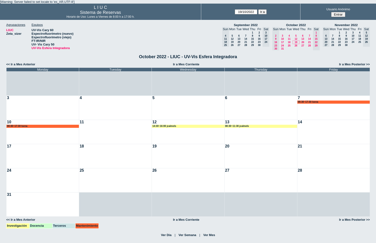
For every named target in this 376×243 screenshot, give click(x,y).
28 (245, 45)
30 (259, 45)
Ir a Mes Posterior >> (354, 64)
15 (252, 39)
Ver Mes (209, 235)
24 (282, 45)
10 (282, 39)
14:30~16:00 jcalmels (164, 126)
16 (259, 39)
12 (232, 39)
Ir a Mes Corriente (186, 64)
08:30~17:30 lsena (308, 102)
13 (239, 39)
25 (289, 45)
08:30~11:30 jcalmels (237, 126)
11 (289, 39)
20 (239, 42)
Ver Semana (187, 235)
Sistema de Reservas (100, 12)
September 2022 (246, 25)
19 (232, 42)
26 (232, 45)
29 (252, 45)
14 (245, 39)
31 (282, 48)
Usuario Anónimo (338, 9)
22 (252, 42)
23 (259, 42)
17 (282, 42)
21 (245, 42)
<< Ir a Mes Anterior (20, 64)
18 (289, 42)
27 (239, 45)
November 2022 (346, 25)
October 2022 (296, 25)
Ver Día (166, 235)
